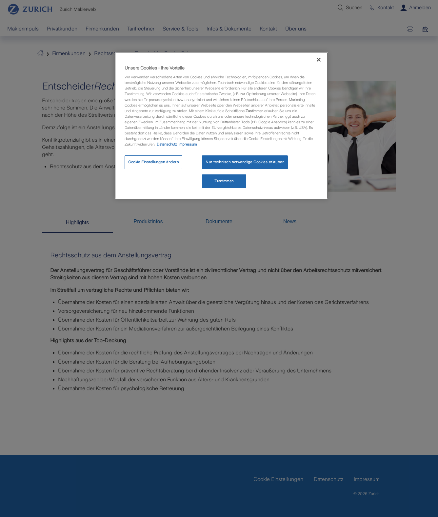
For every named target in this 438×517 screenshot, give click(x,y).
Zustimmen (224, 181)
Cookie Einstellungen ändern (153, 162)
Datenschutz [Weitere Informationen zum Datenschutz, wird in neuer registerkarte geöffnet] (167, 144)
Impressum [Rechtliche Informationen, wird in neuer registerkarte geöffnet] (187, 144)
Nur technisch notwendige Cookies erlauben (245, 162)
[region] (221, 125)
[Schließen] (318, 59)
